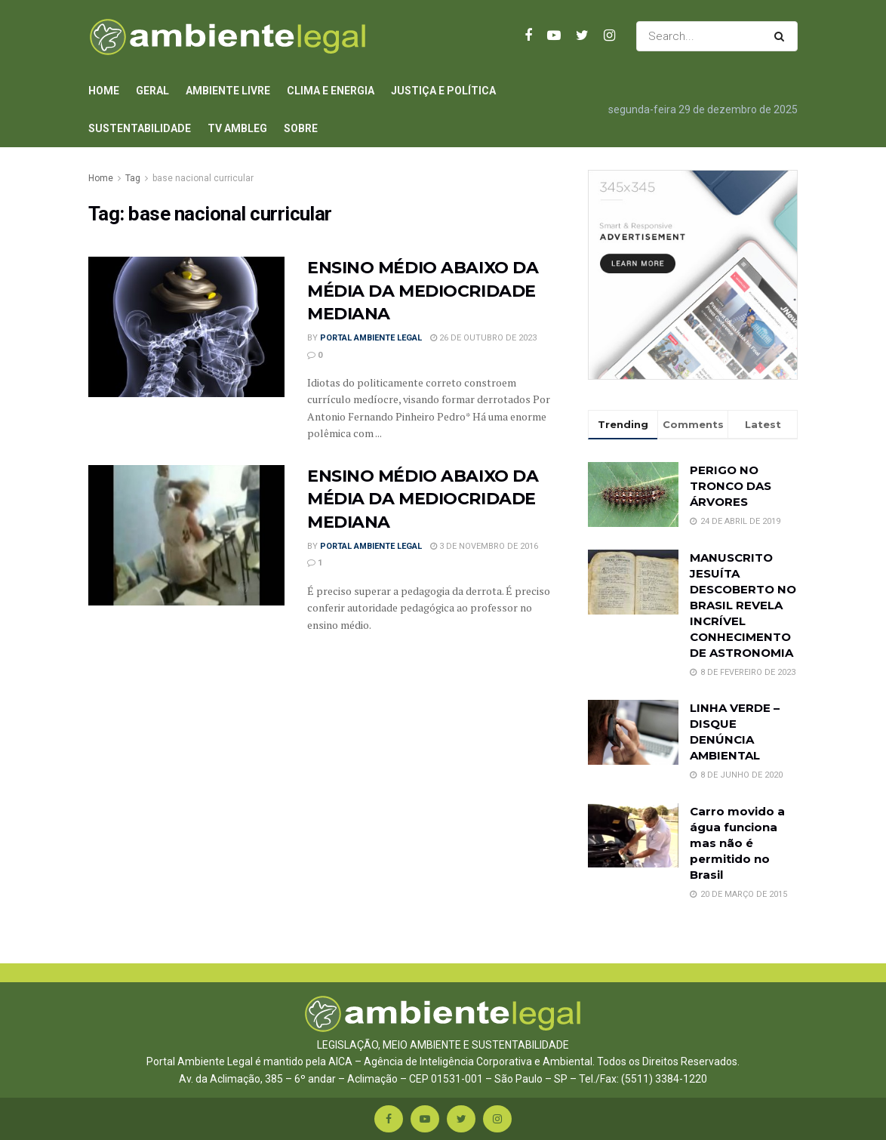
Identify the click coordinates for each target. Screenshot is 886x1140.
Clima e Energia (330, 91)
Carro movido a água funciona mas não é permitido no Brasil (737, 843)
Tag (132, 178)
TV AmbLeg (237, 128)
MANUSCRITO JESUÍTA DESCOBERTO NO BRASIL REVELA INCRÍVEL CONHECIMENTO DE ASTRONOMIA (743, 605)
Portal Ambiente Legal (371, 338)
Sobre (301, 128)
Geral (152, 91)
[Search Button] (782, 36)
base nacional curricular (203, 178)
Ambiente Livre (228, 91)
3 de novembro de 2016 (484, 546)
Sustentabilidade (139, 128)
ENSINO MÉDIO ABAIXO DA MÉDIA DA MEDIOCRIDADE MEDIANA (422, 291)
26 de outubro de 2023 (483, 338)
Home (103, 91)
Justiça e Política (443, 91)
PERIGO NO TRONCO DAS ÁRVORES (730, 486)
